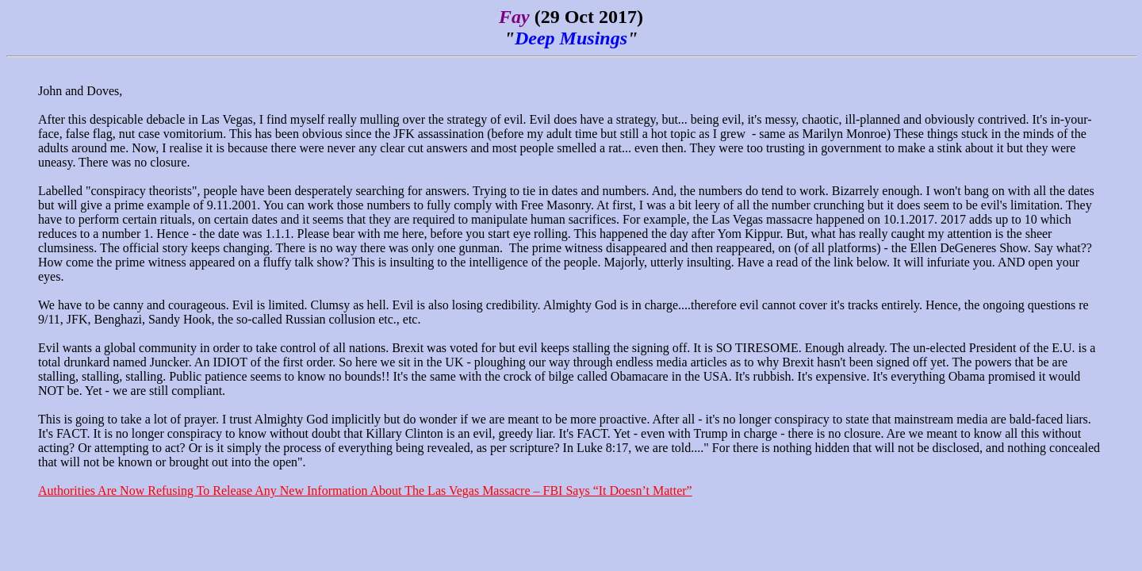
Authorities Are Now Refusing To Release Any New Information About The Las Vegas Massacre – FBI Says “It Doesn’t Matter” (365, 490)
